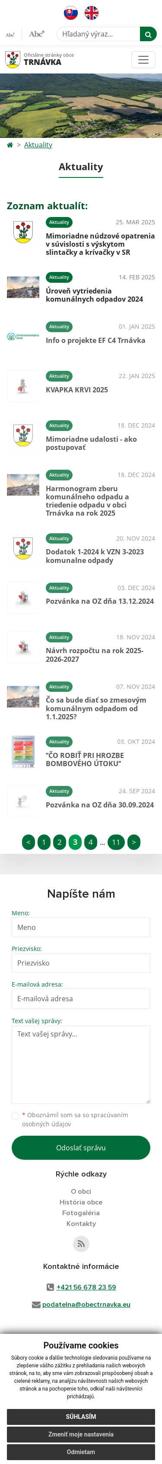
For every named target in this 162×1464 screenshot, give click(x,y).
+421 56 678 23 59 (86, 1287)
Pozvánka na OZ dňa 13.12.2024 (100, 601)
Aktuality (38, 145)
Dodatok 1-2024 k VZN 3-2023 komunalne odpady (95, 556)
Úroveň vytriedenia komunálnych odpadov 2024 (94, 295)
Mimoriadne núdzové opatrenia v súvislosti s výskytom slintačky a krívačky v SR (100, 244)
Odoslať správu (81, 1147)
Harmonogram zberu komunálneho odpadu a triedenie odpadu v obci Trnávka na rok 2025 (87, 501)
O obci (81, 1191)
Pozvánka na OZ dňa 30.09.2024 (100, 805)
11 (116, 842)
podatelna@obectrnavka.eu (86, 1304)
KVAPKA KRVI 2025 (77, 389)
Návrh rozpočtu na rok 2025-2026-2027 (94, 654)
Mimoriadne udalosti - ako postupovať (91, 443)
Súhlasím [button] (81, 1416)
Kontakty (81, 1223)
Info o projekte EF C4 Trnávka (96, 340)
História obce (81, 1202)
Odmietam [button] (81, 1452)
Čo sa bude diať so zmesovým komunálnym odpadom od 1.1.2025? (96, 708)
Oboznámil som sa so (75, 1119)
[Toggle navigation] (143, 59)
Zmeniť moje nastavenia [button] (81, 1434)
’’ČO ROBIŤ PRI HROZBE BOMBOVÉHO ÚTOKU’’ (85, 759)
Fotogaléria (81, 1213)
